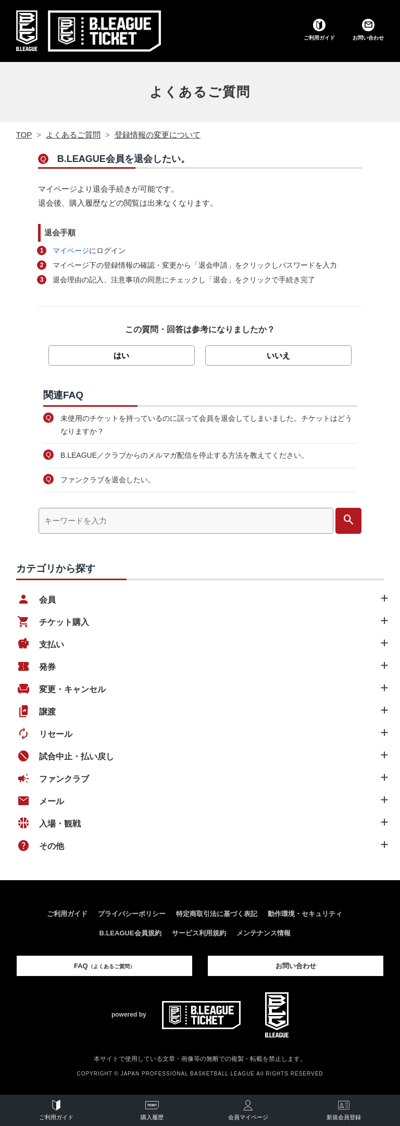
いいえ (278, 355)
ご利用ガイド (67, 914)
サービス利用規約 (199, 933)
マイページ (71, 250)
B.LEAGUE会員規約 (130, 933)
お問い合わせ (296, 966)
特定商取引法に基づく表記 (216, 914)
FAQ (104, 966)
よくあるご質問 (200, 91)
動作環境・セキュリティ (305, 914)
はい (121, 355)
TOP (24, 134)
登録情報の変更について (158, 134)
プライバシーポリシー (132, 914)
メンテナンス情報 (263, 933)
